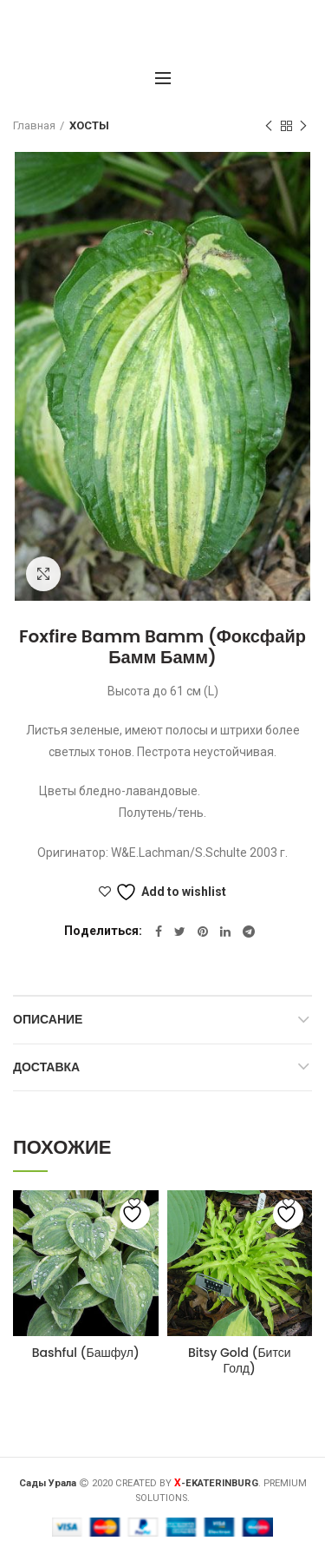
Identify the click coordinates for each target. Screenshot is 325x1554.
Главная (34, 125)
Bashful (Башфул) (86, 1352)
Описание (47, 1019)
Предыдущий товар (268, 127)
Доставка (46, 1067)
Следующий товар (303, 127)
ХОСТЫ (89, 125)
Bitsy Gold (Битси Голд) (239, 1360)
